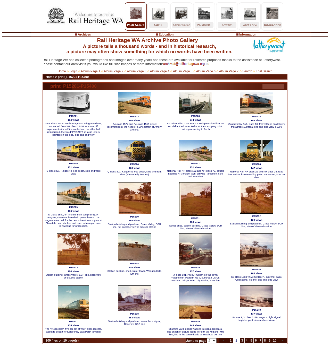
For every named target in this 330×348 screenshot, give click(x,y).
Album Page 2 (113, 71)
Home (61, 71)
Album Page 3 (136, 71)
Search (247, 71)
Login (73, 71)
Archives (84, 34)
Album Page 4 (159, 71)
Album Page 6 (205, 71)
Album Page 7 (228, 71)
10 (274, 340)
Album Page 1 (90, 71)
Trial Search (264, 71)
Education (166, 34)
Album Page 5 (182, 71)
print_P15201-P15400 (73, 77)
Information (247, 34)
